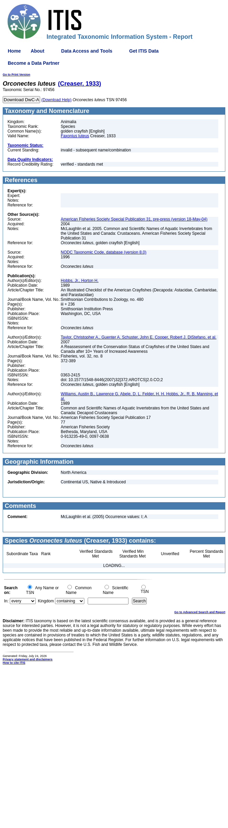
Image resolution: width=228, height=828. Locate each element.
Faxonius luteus (75, 136)
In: (6, 601)
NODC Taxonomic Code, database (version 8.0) (103, 252)
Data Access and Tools (86, 51)
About (37, 51)
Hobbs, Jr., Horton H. (79, 280)
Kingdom (46, 601)
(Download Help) (56, 99)
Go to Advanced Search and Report (199, 612)
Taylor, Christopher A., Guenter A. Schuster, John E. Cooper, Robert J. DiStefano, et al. (139, 337)
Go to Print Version (16, 74)
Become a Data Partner (33, 63)
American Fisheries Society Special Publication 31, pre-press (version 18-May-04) (134, 219)
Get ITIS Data (144, 51)
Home (14, 51)
